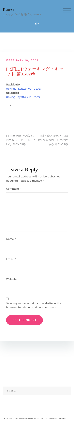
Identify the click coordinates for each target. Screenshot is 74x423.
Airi (51, 418)
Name (11, 238)
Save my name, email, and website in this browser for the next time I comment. (34, 305)
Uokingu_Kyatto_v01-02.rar (23, 88)
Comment (14, 188)
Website (11, 279)
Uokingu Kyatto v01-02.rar (23, 96)
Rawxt (8, 9)
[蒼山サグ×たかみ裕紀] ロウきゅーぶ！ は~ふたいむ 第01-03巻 (21, 140)
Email (11, 259)
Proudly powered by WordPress (21, 418)
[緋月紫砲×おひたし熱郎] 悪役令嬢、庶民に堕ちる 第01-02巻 (53, 140)
